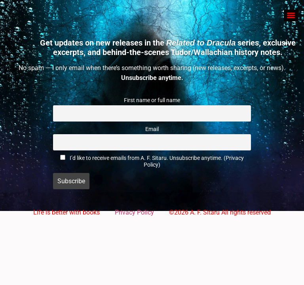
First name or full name (152, 100)
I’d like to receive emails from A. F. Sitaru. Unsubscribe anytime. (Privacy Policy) (157, 161)
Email (152, 129)
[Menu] (291, 15)
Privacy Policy (134, 212)
